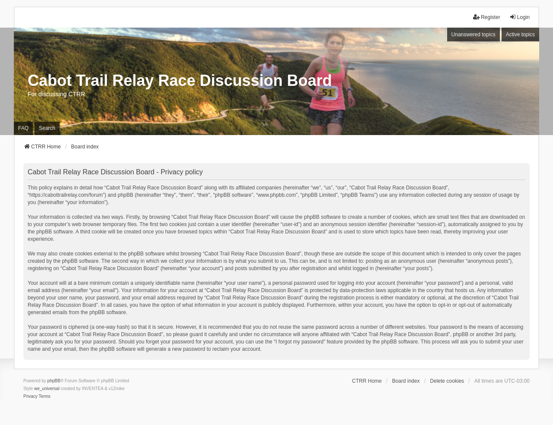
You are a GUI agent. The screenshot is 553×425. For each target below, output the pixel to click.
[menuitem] (30, 396)
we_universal (46, 388)
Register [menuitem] (486, 17)
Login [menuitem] (519, 17)
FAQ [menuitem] (23, 128)
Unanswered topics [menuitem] (473, 34)
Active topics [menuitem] (520, 34)
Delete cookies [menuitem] (447, 381)
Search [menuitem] (47, 128)
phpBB (54, 380)
